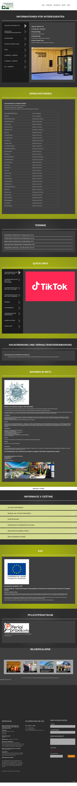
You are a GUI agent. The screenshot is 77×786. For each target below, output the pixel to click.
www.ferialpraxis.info (8, 635)
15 (35, 677)
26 (47, 677)
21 (42, 677)
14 (34, 677)
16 (36, 677)
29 (51, 677)
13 (32, 677)
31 (53, 677)
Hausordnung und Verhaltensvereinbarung (16, 354)
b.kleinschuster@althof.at (9, 460)
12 (31, 677)
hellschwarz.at (73, 781)
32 (54, 677)
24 (45, 677)
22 (43, 677)
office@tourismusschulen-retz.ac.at (36, 730)
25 (46, 677)
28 (50, 677)
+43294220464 (30, 727)
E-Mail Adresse (54, 730)
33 (55, 677)
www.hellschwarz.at (6, 749)
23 (44, 677)
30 (52, 677)
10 (29, 677)
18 (38, 677)
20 (40, 677)
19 (39, 677)
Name (52, 724)
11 (30, 677)
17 (37, 677)
